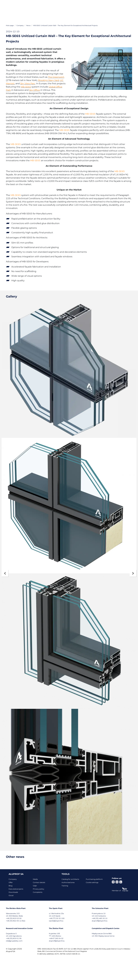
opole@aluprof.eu (56, 921)
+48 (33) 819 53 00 (13, 918)
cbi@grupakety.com (14, 941)
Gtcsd (11, 895)
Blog (10, 886)
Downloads (13, 892)
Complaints (37, 892)
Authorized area (68, 882)
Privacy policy (38, 889)
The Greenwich (56, 77)
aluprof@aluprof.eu (99, 921)
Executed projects (16, 889)
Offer (11, 882)
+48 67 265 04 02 (56, 938)
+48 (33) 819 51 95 (13, 938)
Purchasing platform (94, 879)
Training (65, 886)
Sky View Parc (27, 83)
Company (13, 879)
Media (35, 879)
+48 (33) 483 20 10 (99, 918)
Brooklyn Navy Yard (48, 80)
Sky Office (34, 90)
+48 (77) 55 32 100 (56, 918)
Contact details (39, 882)
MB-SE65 (26, 86)
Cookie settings (92, 882)
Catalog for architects (70, 879)
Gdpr (35, 886)
